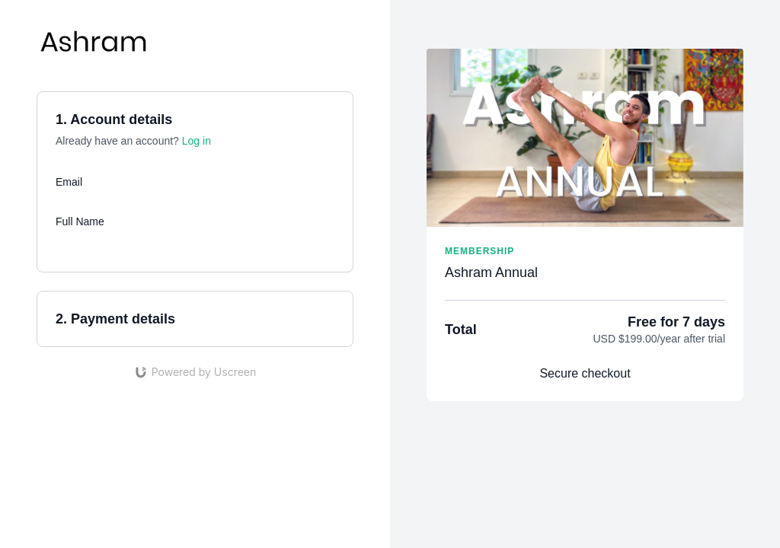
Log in (196, 141)
